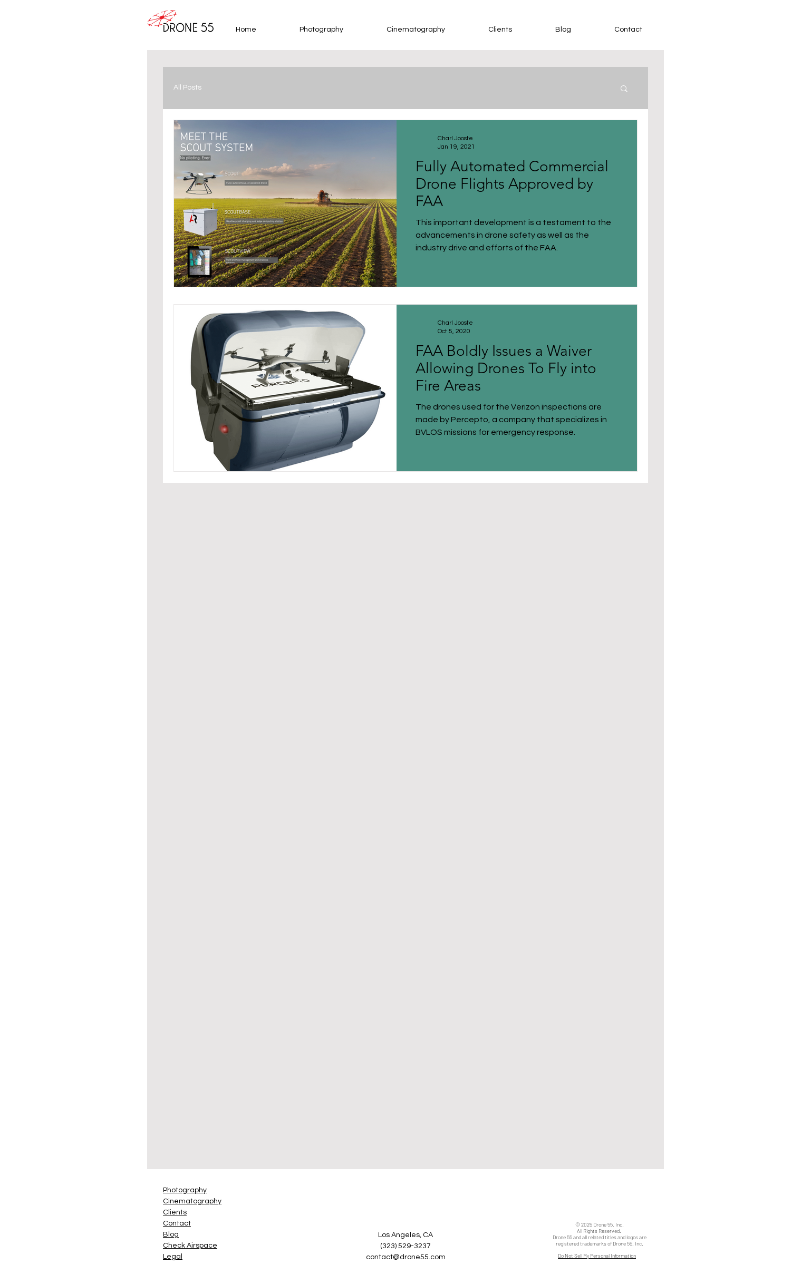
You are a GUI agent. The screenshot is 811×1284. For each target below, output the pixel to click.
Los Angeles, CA (405, 1235)
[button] (624, 89)
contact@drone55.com (406, 1257)
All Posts (187, 87)
